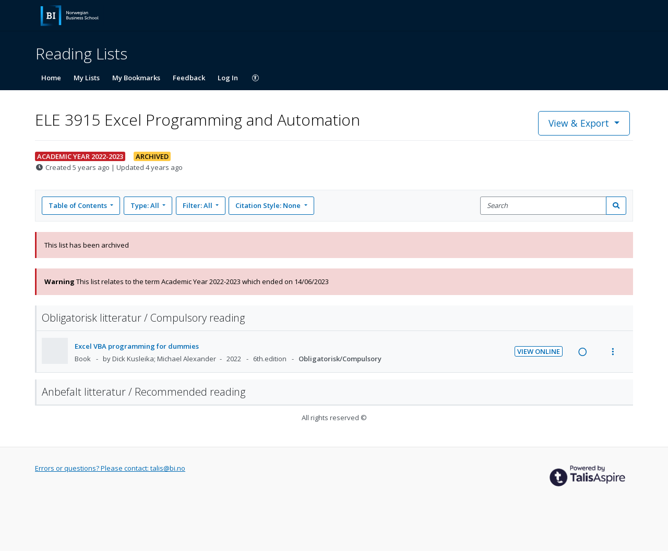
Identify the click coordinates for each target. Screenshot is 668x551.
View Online (538, 351)
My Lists (87, 77)
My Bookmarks (136, 77)
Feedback (189, 77)
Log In (228, 77)
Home (51, 77)
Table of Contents (79, 205)
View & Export (580, 123)
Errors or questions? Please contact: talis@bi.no (110, 468)
